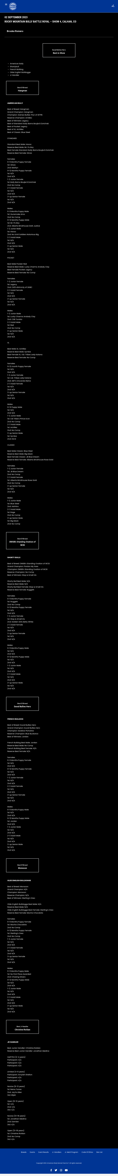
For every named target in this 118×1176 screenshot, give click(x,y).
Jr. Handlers (56, 1155)
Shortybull (14, 69)
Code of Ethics (87, 1155)
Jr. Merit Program (71, 1155)
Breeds (23, 1155)
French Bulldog (16, 72)
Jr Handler (14, 78)
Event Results (43, 1155)
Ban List (100, 1155)
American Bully (16, 66)
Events (32, 1155)
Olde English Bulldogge (20, 75)
